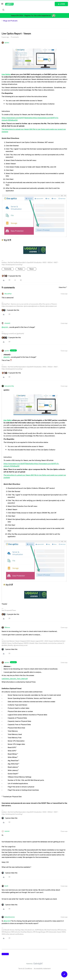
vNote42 (7, 323)
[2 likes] (10, 310)
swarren (7, 831)
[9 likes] (11, 276)
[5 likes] (11, 373)
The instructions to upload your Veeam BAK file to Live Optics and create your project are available (34, 130)
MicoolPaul (8, 294)
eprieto (7, 43)
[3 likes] (11, 337)
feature (20, 269)
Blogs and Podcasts (10, 21)
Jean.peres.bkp (9, 386)
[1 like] (9, 649)
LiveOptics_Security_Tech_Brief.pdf (15, 678)
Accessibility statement (42, 968)
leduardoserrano (10, 917)
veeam (31, 269)
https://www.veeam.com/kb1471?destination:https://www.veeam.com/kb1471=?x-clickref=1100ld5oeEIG (30, 119)
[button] (2, 4)
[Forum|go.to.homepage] (9, 4)
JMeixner (7, 627)
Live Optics (6, 74)
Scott (6, 886)
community (7, 269)
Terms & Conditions (25, 968)
